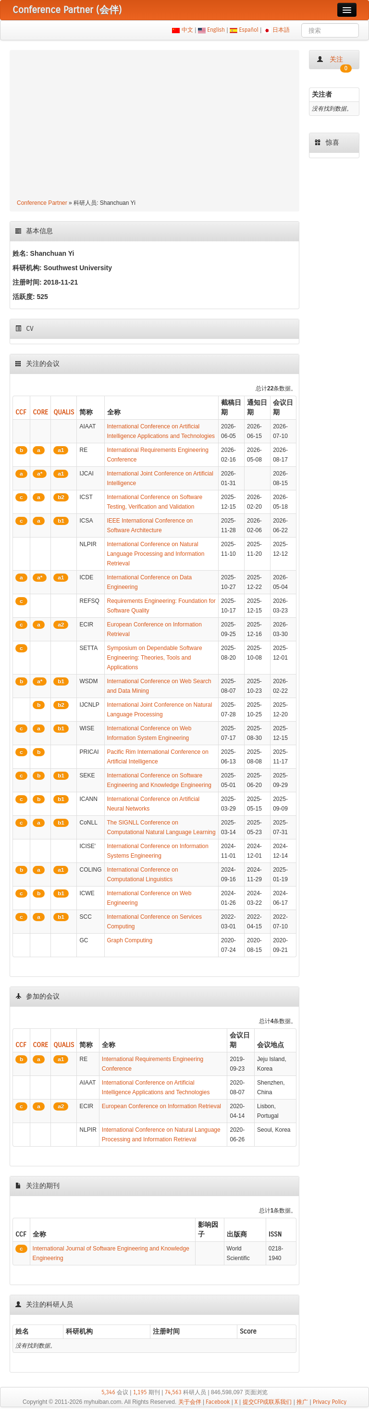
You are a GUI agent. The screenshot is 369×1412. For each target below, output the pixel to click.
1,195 (140, 1392)
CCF (20, 412)
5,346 (108, 1392)
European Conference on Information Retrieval (161, 1106)
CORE (40, 412)
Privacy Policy (329, 1402)
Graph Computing (130, 940)
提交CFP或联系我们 (267, 1402)
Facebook (218, 1402)
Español (248, 29)
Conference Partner (42, 203)
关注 (334, 62)
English (216, 29)
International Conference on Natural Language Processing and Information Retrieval (156, 554)
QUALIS (63, 412)
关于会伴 (189, 1402)
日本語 (281, 29)
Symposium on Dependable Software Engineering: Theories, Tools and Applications (154, 658)
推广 (302, 1402)
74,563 (173, 1392)
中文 (187, 29)
